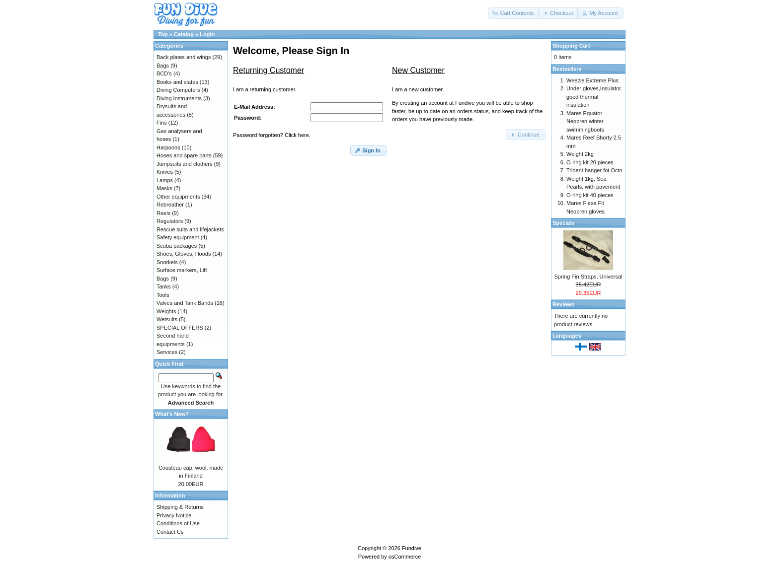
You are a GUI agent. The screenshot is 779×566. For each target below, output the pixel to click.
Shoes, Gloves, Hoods (183, 254)
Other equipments (178, 197)
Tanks (163, 286)
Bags (162, 66)
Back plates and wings (183, 57)
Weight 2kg (580, 154)
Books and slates (177, 82)
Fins (161, 123)
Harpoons (168, 147)
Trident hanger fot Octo (594, 170)
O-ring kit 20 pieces (590, 162)
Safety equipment (177, 237)
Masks (164, 188)
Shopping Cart (571, 46)
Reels (163, 213)
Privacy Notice (173, 515)
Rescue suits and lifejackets (190, 229)
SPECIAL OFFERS (179, 328)
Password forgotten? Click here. (272, 135)
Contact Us (169, 532)
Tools (162, 295)
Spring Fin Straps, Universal (588, 277)
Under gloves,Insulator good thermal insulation (593, 96)
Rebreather (170, 205)
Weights (166, 311)
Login (207, 34)
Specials (563, 223)
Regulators (169, 221)
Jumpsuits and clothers (184, 164)
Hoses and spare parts (184, 155)
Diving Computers (178, 90)
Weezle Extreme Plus (592, 80)
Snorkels (167, 262)
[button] (514, 13)
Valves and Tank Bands (184, 303)
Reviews (563, 304)
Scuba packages (176, 246)
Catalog (184, 34)
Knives (164, 172)
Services (166, 352)
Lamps (164, 180)
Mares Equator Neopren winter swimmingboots (585, 121)
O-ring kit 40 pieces (590, 195)
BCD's (164, 73)
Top (162, 34)
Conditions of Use (178, 523)
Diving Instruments (179, 98)
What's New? (172, 414)
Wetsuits (166, 319)
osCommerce (405, 557)
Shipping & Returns (180, 507)
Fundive (411, 548)
